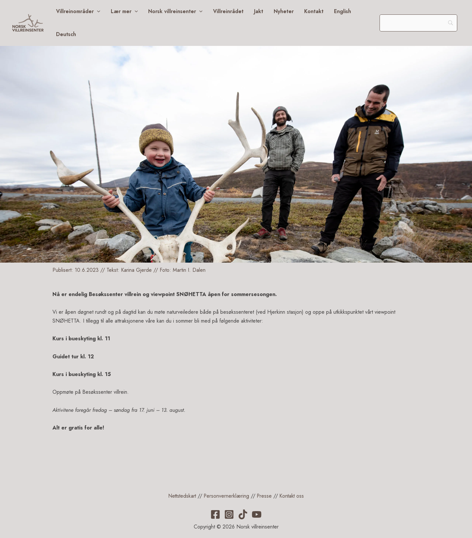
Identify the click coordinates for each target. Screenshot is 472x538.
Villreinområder (78, 11)
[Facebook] (215, 514)
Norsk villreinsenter (175, 11)
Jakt (258, 11)
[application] (97, 11)
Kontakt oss (293, 496)
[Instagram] (229, 514)
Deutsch (66, 34)
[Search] (418, 22)
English (342, 11)
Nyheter (284, 11)
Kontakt (314, 11)
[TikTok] (243, 514)
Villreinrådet (228, 11)
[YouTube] (257, 514)
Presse (265, 496)
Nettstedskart (181, 496)
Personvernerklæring (226, 496)
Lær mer (124, 11)
